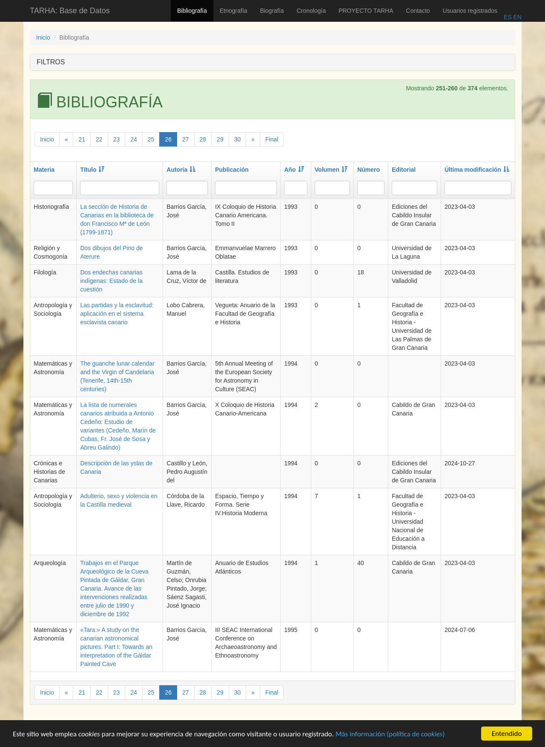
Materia (44, 169)
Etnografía (233, 10)
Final (271, 139)
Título (92, 169)
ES (508, 17)
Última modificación (477, 169)
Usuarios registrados (470, 10)
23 (116, 139)
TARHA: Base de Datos (70, 10)
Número (368, 169)
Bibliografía (192, 10)
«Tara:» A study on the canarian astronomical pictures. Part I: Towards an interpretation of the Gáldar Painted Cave (116, 646)
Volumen (331, 169)
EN (517, 17)
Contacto (418, 10)
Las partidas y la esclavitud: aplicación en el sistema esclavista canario (116, 314)
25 (151, 139)
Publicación (232, 169)
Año (294, 169)
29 (220, 139)
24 (133, 139)
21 (81, 139)
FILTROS (51, 62)
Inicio (43, 37)
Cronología (311, 10)
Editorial (404, 169)
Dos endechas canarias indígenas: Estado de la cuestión (111, 281)
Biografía (272, 10)
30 (237, 139)
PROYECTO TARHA (365, 10)
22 (99, 139)
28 (203, 139)
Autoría (180, 169)
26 (168, 139)
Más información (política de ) (390, 734)
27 (185, 139)
